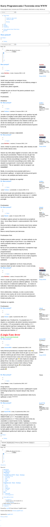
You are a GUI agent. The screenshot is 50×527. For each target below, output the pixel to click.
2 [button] (3, 54)
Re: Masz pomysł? (6, 102)
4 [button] (3, 56)
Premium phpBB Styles (17, 510)
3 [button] (3, 55)
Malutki (41, 207)
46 (43, 212)
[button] (3, 49)
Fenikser (41, 102)
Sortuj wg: (19, 442)
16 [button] (4, 60)
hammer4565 (42, 339)
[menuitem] (11, 18)
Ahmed (41, 308)
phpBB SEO (10, 514)
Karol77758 (42, 403)
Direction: (29, 442)
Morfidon (41, 64)
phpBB (7, 508)
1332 (44, 69)
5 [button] (3, 58)
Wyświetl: (8, 442)
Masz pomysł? (6, 35)
